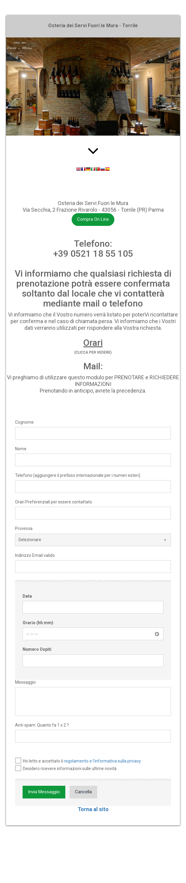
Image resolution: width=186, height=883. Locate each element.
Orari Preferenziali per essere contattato (53, 501)
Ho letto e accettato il (78, 760)
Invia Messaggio (44, 792)
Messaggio (25, 682)
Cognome (24, 422)
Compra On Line (93, 219)
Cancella (83, 792)
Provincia (24, 528)
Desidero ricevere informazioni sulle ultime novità (65, 768)
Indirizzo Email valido (35, 555)
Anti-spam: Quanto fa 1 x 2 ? (42, 725)
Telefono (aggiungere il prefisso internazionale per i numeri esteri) (77, 475)
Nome (20, 448)
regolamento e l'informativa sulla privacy (102, 761)
